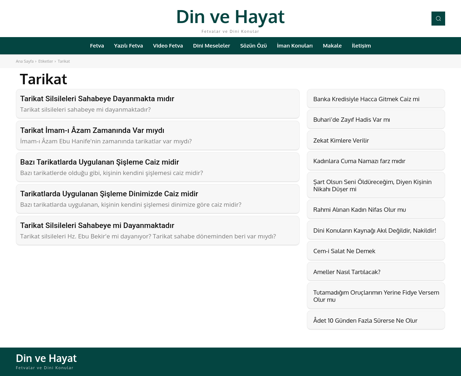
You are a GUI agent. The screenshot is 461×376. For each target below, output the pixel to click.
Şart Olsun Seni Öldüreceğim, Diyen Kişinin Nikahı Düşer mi (372, 185)
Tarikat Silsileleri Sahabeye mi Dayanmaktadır (97, 225)
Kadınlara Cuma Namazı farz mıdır (359, 161)
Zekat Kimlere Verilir (341, 140)
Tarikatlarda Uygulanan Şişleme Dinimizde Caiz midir (109, 193)
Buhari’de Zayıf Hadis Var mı (351, 119)
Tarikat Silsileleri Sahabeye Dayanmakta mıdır (97, 98)
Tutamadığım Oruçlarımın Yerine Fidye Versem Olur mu (376, 295)
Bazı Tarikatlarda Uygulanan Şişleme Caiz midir (99, 162)
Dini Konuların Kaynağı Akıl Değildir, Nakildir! (374, 230)
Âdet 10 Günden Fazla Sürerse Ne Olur (365, 320)
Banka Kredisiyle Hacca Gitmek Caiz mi (366, 99)
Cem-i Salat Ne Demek (344, 251)
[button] (438, 18)
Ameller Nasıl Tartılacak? (346, 272)
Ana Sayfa (24, 61)
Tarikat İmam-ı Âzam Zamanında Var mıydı (92, 130)
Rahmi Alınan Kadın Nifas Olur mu (359, 209)
